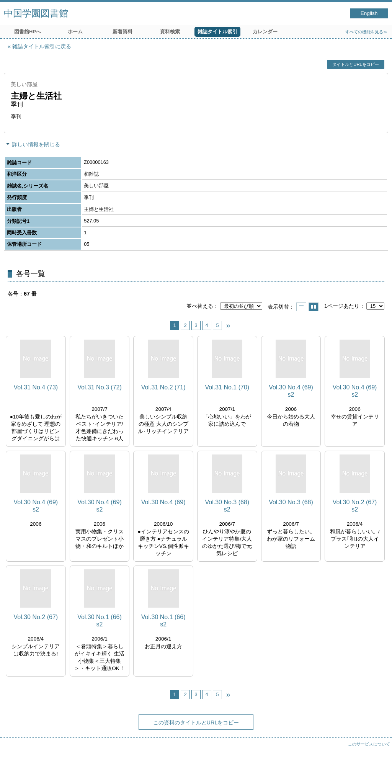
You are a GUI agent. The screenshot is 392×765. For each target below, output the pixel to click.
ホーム (75, 31)
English (369, 13)
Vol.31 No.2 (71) (163, 387)
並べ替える (199, 306)
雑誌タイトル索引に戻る (41, 46)
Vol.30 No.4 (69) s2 (291, 391)
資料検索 (170, 31)
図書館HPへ (27, 31)
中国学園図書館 (36, 13)
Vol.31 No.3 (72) (99, 387)
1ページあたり (341, 306)
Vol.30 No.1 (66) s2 (99, 621)
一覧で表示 (301, 306)
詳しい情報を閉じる (36, 144)
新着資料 (122, 31)
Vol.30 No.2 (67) (36, 617)
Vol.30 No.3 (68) (291, 502)
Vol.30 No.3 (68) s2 (227, 506)
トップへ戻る (378, 751)
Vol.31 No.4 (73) (36, 387)
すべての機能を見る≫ (366, 31)
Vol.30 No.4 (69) (163, 502)
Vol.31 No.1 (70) (227, 387)
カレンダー (265, 31)
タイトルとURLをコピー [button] (355, 64)
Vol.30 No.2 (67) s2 (355, 506)
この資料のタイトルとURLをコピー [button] (196, 722)
